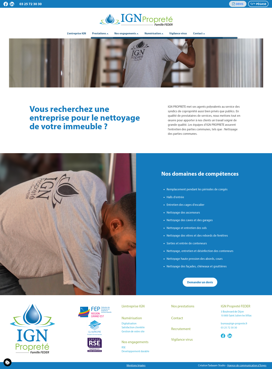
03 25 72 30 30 (30, 4)
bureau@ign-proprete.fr (234, 323)
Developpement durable (135, 351)
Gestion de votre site (133, 331)
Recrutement (181, 329)
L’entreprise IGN (133, 306)
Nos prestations (182, 306)
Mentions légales (136, 365)
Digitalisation (129, 323)
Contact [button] (199, 33)
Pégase (258, 4)
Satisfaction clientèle (133, 327)
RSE (123, 347)
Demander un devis (200, 282)
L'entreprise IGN (76, 33)
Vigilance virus (178, 33)
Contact (177, 318)
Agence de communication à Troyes (246, 365)
